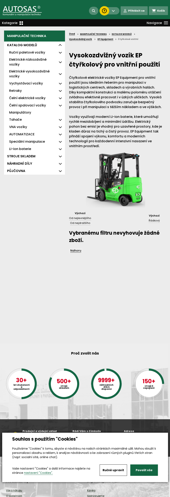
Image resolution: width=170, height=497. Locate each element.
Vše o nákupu (14, 490)
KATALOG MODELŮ (22, 45)
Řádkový (154, 220)
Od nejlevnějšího (80, 218)
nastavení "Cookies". (38, 473)
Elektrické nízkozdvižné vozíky (28, 62)
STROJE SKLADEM (21, 156)
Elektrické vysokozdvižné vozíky (29, 74)
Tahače (15, 119)
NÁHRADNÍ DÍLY (19, 163)
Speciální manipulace (27, 141)
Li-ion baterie (20, 149)
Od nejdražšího (80, 223)
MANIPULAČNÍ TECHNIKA (26, 36)
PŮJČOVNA (16, 171)
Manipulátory (20, 112)
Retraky (15, 90)
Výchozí (80, 213)
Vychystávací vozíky (26, 83)
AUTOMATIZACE (22, 134)
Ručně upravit (113, 470)
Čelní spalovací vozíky (27, 105)
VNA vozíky (18, 127)
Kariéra (91, 490)
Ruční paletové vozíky (27, 52)
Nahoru (75, 250)
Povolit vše (144, 470)
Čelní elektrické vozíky (27, 98)
